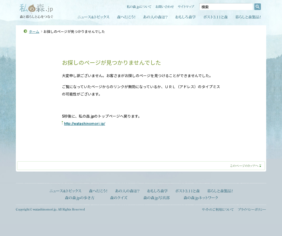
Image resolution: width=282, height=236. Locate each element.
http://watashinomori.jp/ (84, 124)
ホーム (34, 32)
